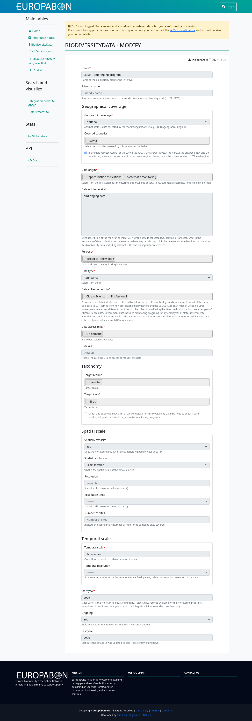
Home (34, 31)
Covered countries (95, 133)
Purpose (86, 251)
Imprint (155, 710)
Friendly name (90, 86)
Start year (87, 591)
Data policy (142, 710)
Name (85, 68)
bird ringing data (146, 214)
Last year (87, 631)
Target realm (92, 375)
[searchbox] (100, 142)
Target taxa (91, 394)
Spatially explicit (94, 440)
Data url (86, 346)
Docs (33, 160)
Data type (87, 271)
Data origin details (93, 189)
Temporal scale (93, 547)
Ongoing (87, 613)
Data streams (38, 112)
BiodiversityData (40, 44)
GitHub (147, 715)
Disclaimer (168, 710)
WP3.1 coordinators (182, 30)
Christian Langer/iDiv (128, 715)
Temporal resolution (97, 566)
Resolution (91, 476)
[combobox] (147, 141)
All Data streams (40, 51)
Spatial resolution (95, 458)
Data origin (88, 170)
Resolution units (94, 495)
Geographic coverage (97, 115)
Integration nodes (41, 38)
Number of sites (94, 513)
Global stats (37, 136)
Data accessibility (92, 327)
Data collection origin (95, 289)
